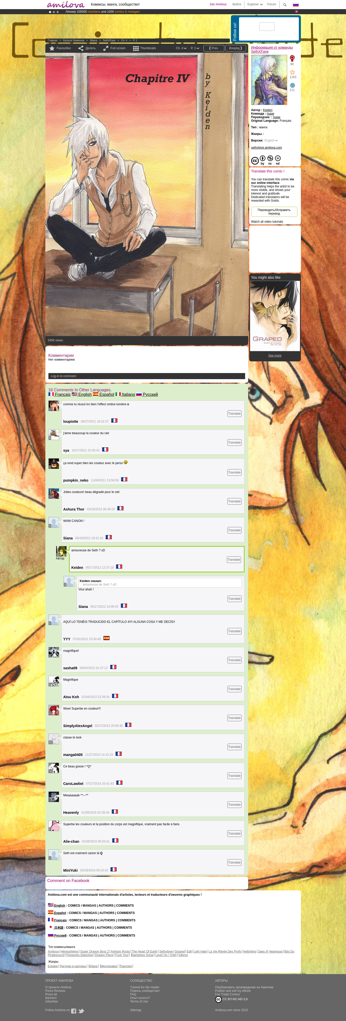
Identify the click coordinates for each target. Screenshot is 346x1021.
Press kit (51, 994)
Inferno (183, 955)
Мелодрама (108, 966)
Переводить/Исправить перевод (274, 211)
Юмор (93, 966)
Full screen (118, 48)
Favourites (64, 48)
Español (103, 394)
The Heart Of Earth (144, 951)
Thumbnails (148, 48)
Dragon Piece (104, 955)
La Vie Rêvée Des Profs (225, 951)
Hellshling (249, 951)
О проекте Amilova (58, 987)
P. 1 (135, 40)
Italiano (125, 394)
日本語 (55, 927)
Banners (51, 998)
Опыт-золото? (140, 998)
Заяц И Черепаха (270, 951)
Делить (91, 48)
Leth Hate (200, 951)
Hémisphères (70, 951)
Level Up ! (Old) (166, 955)
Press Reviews (55, 991)
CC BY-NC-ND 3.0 (231, 999)
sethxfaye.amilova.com (266, 147)
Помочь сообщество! (145, 991)
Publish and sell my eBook (233, 991)
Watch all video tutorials (267, 221)
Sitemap (135, 1010)
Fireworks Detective (79, 955)
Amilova (53, 951)
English (82, 394)
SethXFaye (109, 40)
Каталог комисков (73, 40)
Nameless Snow (143, 955)
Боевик (53, 966)
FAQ (133, 994)
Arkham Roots (120, 951)
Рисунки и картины (73, 966)
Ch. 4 (124, 40)
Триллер (126, 966)
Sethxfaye (166, 951)
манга (93, 40)
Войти (237, 4)
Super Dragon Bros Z (94, 951)
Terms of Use (139, 1001)
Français (59, 394)
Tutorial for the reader (144, 987)
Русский (147, 394)
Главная (53, 40)
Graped (180, 951)
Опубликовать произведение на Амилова (244, 987)
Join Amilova (217, 4)
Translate (234, 413)
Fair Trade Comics (227, 994)
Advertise (51, 1001)
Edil (189, 951)
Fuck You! (122, 955)
